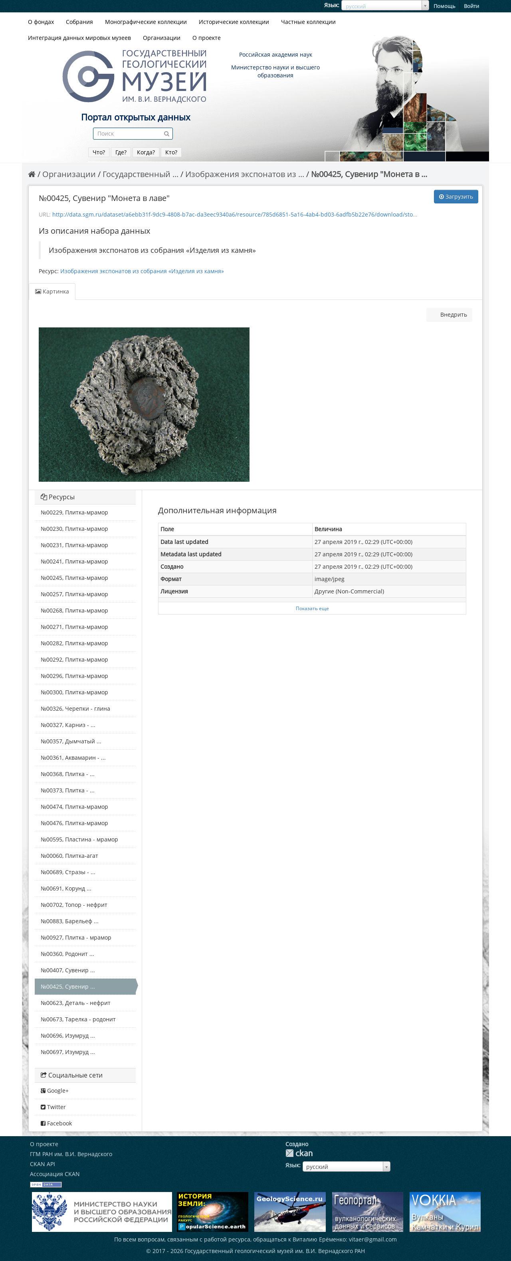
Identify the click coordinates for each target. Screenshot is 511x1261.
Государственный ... (140, 174)
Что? (99, 152)
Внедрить (453, 314)
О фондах (41, 22)
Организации (161, 37)
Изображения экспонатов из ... (244, 174)
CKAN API (42, 1164)
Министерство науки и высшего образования (275, 71)
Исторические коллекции (234, 22)
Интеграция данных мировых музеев (79, 37)
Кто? (171, 152)
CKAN (299, 1153)
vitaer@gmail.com (373, 1239)
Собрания (79, 22)
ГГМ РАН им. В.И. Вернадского (71, 1154)
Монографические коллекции (146, 22)
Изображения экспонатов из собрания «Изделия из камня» (142, 271)
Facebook (56, 1123)
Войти (471, 6)
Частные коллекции (308, 22)
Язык (331, 5)
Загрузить (456, 196)
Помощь (445, 6)
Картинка (52, 291)
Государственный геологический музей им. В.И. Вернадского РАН (275, 1251)
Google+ (55, 1090)
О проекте (206, 37)
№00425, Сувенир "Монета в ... (369, 174)
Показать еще (312, 608)
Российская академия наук (275, 54)
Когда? (146, 152)
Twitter (53, 1107)
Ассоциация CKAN (55, 1174)
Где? (121, 152)
